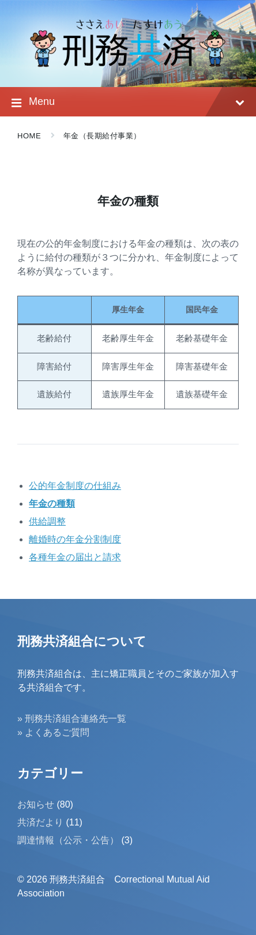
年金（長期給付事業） (102, 135)
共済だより (40, 822)
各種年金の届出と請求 (75, 557)
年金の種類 (52, 503)
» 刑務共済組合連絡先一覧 (71, 718)
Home (29, 135)
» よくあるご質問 (53, 732)
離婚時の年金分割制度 (75, 539)
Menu (128, 103)
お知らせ (35, 804)
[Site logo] (128, 64)
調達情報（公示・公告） (68, 840)
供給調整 (47, 521)
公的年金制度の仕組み (75, 486)
